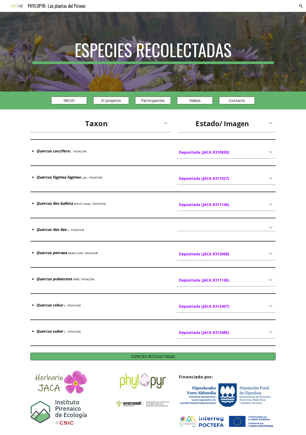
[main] (153, 52)
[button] (301, 6)
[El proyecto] (111, 100)
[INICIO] (69, 100)
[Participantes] (153, 100)
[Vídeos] (194, 100)
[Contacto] (237, 100)
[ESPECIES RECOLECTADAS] (153, 357)
